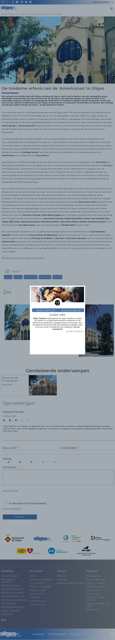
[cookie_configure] (74, 331)
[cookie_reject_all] (46, 310)
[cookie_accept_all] (71, 310)
